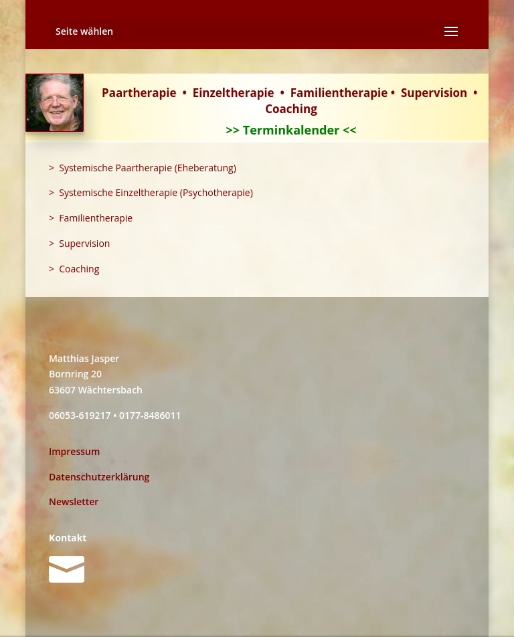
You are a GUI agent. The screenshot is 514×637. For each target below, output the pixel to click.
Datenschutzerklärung (99, 476)
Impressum (74, 451)
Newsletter (73, 501)
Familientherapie (339, 92)
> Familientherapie (91, 217)
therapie (250, 92)
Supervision (434, 92)
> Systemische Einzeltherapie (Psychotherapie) (151, 192)
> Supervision (79, 243)
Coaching (291, 108)
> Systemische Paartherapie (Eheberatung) (142, 167)
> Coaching (74, 268)
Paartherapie (139, 92)
